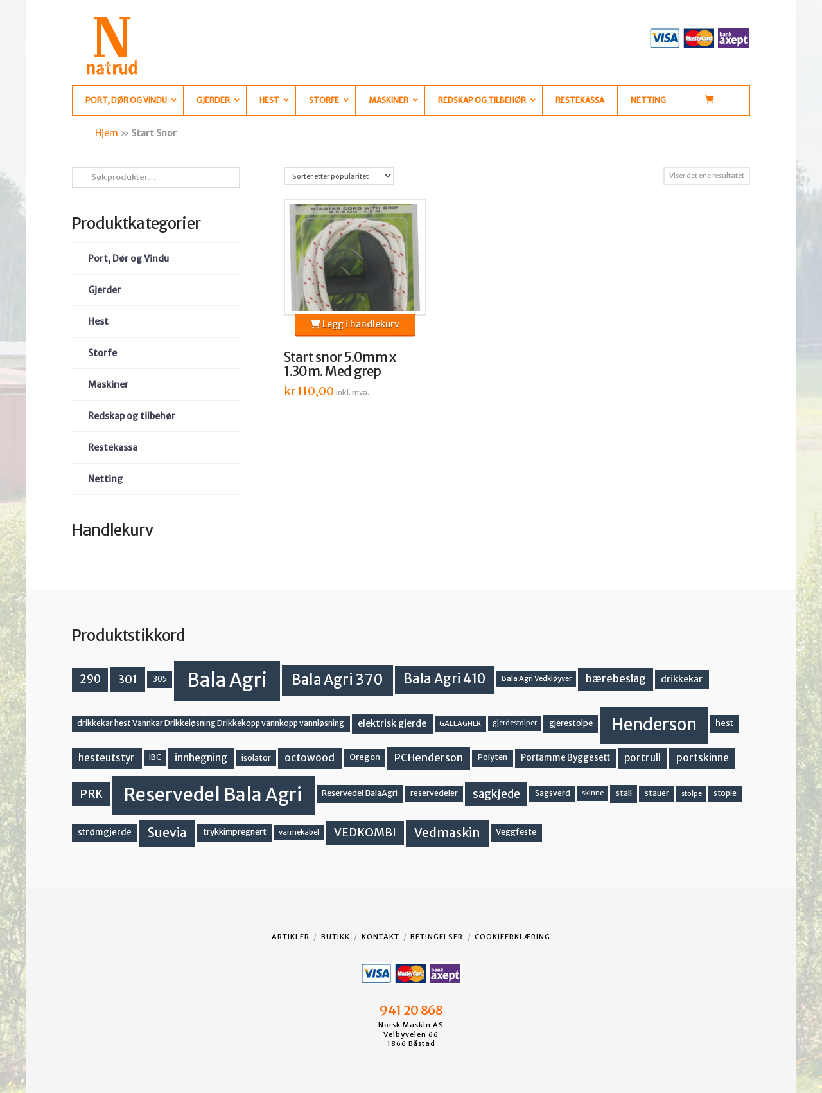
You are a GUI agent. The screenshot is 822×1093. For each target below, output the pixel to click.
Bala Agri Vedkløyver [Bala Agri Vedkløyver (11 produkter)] (537, 678)
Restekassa (112, 447)
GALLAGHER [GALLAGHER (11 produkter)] (460, 723)
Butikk (335, 936)
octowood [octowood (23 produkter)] (309, 758)
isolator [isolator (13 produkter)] (256, 758)
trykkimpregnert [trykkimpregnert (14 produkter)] (235, 831)
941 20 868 (410, 1010)
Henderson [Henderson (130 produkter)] (654, 724)
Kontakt (380, 936)
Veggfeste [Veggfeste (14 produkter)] (516, 831)
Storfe (102, 353)
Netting (105, 479)
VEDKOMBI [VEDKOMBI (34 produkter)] (365, 832)
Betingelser (436, 936)
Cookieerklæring (512, 936)
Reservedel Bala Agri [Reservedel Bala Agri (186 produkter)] (213, 794)
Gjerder (104, 290)
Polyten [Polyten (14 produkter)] (492, 757)
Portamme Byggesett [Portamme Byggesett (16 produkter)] (565, 757)
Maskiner (108, 384)
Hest (98, 321)
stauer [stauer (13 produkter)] (657, 793)
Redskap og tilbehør (131, 416)
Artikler (291, 936)
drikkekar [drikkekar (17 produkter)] (682, 679)
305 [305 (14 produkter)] (160, 678)
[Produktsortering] (339, 176)
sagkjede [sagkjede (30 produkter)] (496, 794)
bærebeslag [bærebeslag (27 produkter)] (616, 678)
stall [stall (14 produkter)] (624, 793)
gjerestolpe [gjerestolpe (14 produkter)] (571, 723)
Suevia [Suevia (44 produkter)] (167, 832)
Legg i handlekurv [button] (354, 324)
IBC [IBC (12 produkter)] (155, 757)
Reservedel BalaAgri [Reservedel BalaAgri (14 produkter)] (360, 793)
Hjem (106, 133)
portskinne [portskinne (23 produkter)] (702, 758)
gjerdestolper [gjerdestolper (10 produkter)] (515, 723)
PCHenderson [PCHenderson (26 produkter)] (428, 757)
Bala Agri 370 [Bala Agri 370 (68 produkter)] (337, 680)
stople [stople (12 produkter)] (725, 793)
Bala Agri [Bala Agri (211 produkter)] (227, 680)
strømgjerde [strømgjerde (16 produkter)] (105, 832)
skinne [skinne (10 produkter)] (593, 793)
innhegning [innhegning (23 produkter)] (201, 758)
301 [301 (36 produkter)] (127, 679)
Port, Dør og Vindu (128, 258)
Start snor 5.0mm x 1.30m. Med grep (340, 364)
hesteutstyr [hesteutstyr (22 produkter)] (106, 758)
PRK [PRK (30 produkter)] (91, 794)
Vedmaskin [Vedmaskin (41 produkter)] (447, 832)
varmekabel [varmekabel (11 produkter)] (299, 831)
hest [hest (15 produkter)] (724, 723)
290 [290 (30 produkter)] (90, 679)
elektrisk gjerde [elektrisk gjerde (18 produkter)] (392, 723)
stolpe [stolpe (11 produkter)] (691, 793)
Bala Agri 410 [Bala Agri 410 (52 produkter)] (444, 679)
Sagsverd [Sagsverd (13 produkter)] (552, 793)
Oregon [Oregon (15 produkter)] (364, 757)
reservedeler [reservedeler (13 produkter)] (434, 793)
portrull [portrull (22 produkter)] (642, 758)
